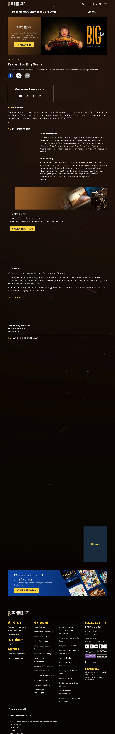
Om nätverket (13, 632)
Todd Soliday (46, 158)
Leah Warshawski (49, 133)
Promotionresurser (15, 656)
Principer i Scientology (42, 651)
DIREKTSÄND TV (15, 637)
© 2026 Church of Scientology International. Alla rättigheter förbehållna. (34, 719)
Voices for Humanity (41, 639)
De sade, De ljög (66, 676)
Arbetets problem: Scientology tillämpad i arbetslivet (68, 628)
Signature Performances (43, 678)
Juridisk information (17, 731)
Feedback (92, 653)
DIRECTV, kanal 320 (93, 625)
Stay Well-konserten (67, 643)
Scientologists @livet (41, 683)
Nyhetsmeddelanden (16, 651)
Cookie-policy (14, 725)
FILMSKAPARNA (19, 129)
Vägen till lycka (65, 656)
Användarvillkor (15, 722)
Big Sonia (51, 11)
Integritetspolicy (15, 728)
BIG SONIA (13, 59)
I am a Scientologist (41, 669)
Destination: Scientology (43, 629)
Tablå (10, 642)
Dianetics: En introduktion (43, 664)
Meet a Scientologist (41, 634)
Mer (43, 152)
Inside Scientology (40, 625)
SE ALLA (95, 544)
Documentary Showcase (27, 11)
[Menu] (105, 4)
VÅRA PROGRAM (40, 620)
